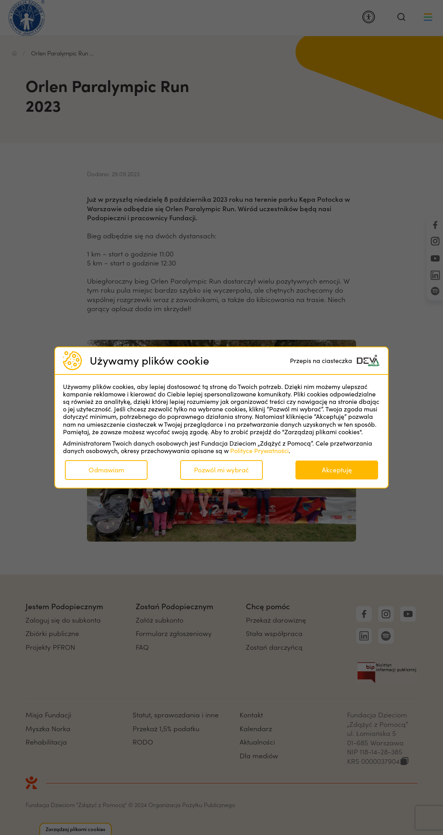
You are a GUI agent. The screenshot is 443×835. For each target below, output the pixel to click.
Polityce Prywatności (259, 450)
